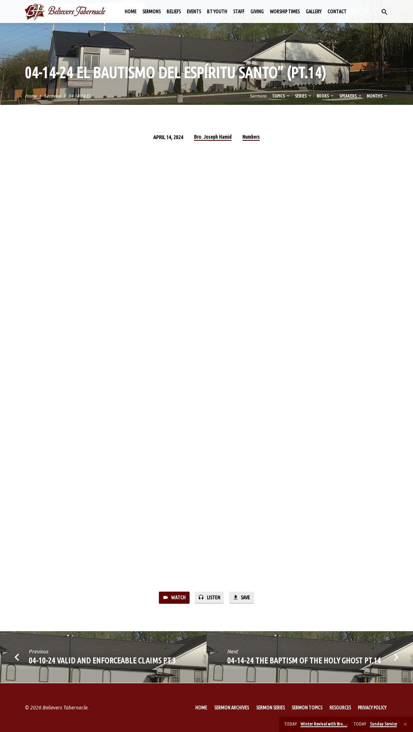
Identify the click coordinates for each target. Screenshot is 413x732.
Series (303, 96)
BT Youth (217, 11)
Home (130, 11)
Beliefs (174, 11)
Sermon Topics (307, 707)
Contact (336, 11)
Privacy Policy (372, 707)
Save (242, 597)
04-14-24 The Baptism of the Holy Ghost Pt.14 (304, 660)
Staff (238, 11)
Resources (340, 707)
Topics (281, 96)
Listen (209, 597)
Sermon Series (270, 707)
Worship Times (285, 11)
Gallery (313, 11)
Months (377, 96)
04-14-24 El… (81, 96)
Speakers (350, 96)
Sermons (151, 11)
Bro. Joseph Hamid (213, 136)
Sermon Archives (231, 707)
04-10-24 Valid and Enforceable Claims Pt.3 (102, 660)
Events (194, 11)
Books (325, 96)
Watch (173, 597)
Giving (257, 11)
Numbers (251, 136)
